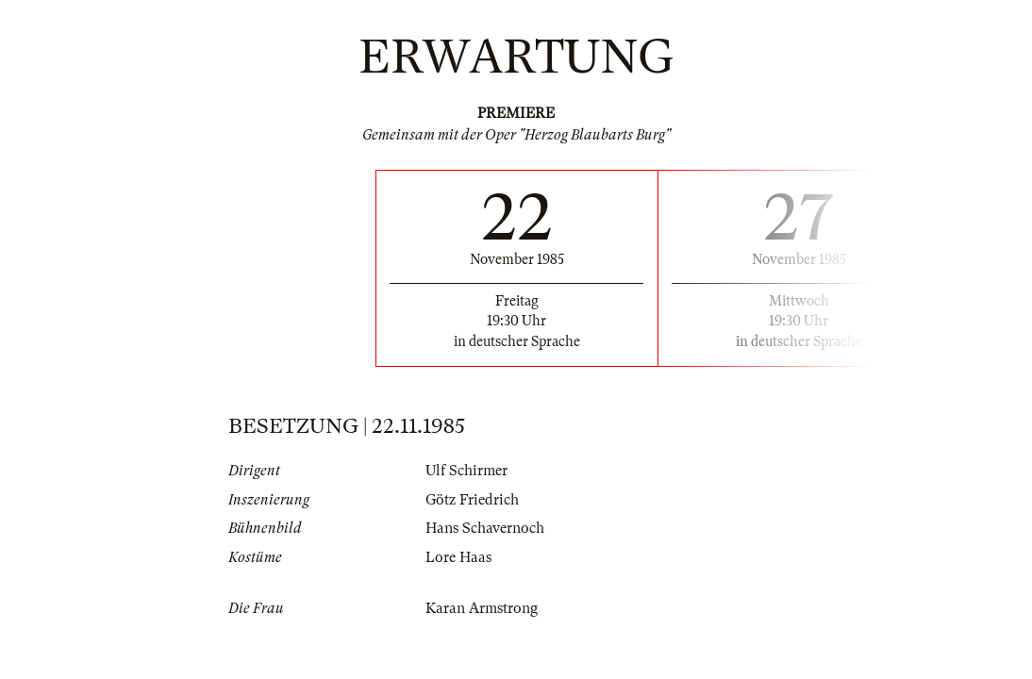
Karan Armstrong (481, 608)
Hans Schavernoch (484, 528)
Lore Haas (458, 557)
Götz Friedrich (472, 499)
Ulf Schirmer (466, 470)
